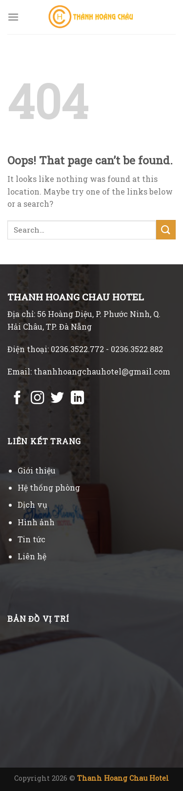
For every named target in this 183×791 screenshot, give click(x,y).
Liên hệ (32, 556)
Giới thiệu (37, 470)
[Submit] (166, 229)
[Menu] (13, 17)
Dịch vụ (32, 504)
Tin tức (31, 539)
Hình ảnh (36, 522)
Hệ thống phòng (49, 487)
